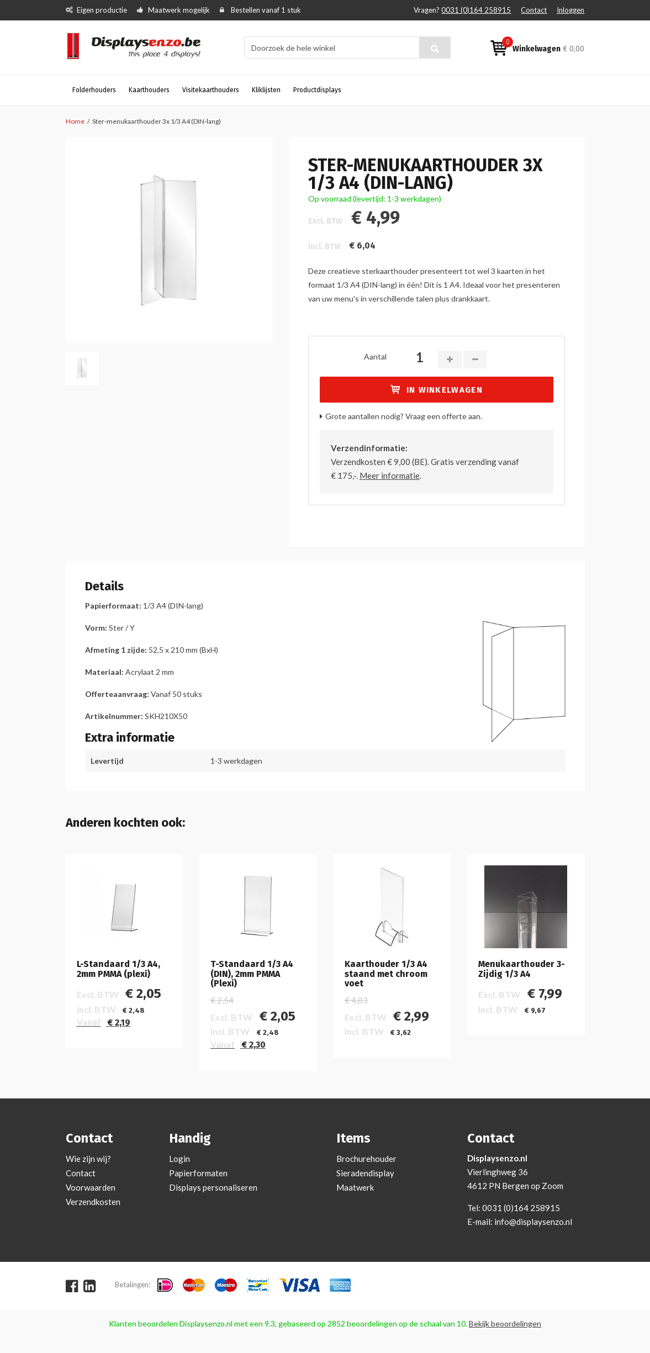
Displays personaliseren (213, 1187)
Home (75, 121)
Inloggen (570, 10)
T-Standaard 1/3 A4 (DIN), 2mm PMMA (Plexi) (251, 974)
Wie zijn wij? (88, 1159)
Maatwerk (355, 1187)
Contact (534, 10)
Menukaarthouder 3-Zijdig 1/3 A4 (521, 969)
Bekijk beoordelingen (505, 1323)
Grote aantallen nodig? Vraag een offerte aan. (403, 416)
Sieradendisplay (365, 1173)
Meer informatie (390, 475)
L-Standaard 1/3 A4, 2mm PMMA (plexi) (118, 969)
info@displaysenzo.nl (533, 1222)
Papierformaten (198, 1173)
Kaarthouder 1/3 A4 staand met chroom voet (386, 974)
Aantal (375, 356)
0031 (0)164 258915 (476, 10)
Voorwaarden (90, 1187)
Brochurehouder (366, 1159)
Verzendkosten (93, 1202)
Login (179, 1159)
